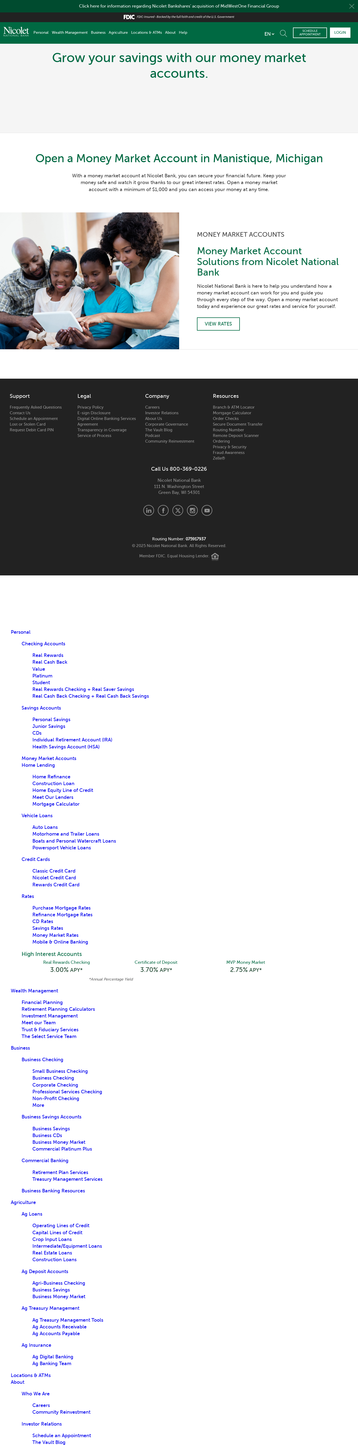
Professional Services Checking (67, 1091)
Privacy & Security (230, 447)
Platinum (42, 676)
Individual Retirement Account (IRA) (72, 739)
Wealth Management (70, 32)
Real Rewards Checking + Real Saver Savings (83, 689)
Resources (226, 396)
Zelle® (219, 458)
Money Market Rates (55, 935)
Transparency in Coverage (102, 430)
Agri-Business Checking (58, 1283)
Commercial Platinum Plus (62, 1149)
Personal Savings (51, 719)
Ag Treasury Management (50, 1308)
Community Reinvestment (169, 441)
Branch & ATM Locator (234, 407)
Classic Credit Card (54, 871)
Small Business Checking (60, 1071)
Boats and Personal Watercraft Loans (74, 841)
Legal (84, 396)
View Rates (218, 324)
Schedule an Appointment (34, 418)
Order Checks (226, 418)
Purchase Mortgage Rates (61, 908)
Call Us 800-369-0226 (179, 469)
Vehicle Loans (37, 815)
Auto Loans (45, 827)
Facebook (163, 510)
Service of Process (94, 435)
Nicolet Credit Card (54, 877)
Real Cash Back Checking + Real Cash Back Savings (90, 696)
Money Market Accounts (49, 758)
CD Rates (42, 921)
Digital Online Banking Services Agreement (106, 421)
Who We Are (36, 1393)
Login (340, 32)
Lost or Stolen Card (28, 424)
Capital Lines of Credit (57, 1232)
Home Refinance (51, 776)
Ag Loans (32, 1214)
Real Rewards (47, 655)
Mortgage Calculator (232, 413)
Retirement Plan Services (60, 1172)
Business (98, 32)
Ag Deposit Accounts (45, 1271)
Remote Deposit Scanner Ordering (236, 438)
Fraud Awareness (229, 452)
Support (20, 396)
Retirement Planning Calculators (58, 1009)
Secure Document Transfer (238, 424)
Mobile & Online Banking (60, 942)
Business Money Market (58, 1142)
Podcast (152, 435)
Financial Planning (42, 1002)
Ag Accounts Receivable (59, 1326)
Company (157, 396)
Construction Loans (54, 1259)
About (170, 32)
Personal (41, 32)
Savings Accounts (41, 708)
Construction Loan (53, 783)
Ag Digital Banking (52, 1356)
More (38, 1105)
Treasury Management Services (67, 1179)
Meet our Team (39, 1022)
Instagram (192, 510)
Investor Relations (162, 413)
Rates (28, 896)
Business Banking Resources (53, 1190)
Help (183, 32)
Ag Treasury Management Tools (67, 1320)
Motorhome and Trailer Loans (65, 834)
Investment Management (50, 1016)
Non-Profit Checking (55, 1098)
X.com (177, 510)
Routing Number (228, 430)
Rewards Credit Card (56, 884)
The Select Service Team (49, 1036)
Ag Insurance (36, 1345)
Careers (152, 407)
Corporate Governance (166, 424)
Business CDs (47, 1135)
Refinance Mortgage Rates (62, 914)
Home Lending (38, 765)
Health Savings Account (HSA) (66, 746)
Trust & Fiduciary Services (50, 1029)
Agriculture (118, 32)
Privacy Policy (90, 407)
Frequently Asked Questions (36, 407)
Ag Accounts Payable (56, 1333)
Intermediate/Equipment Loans (67, 1246)
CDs (37, 733)
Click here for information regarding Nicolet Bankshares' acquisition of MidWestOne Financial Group (179, 6)
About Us (153, 418)
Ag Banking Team (51, 1363)
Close (351, 6)
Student (41, 682)
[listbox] (269, 34)
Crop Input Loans (52, 1239)
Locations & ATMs (146, 32)
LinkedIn (148, 510)
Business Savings (51, 1128)
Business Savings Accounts (51, 1117)
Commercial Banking (45, 1160)
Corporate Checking (55, 1085)
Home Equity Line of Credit (62, 790)
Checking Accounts (43, 643)
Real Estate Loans (52, 1253)
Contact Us (20, 413)
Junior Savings (48, 726)
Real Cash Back (49, 662)
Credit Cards (36, 859)
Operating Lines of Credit (60, 1225)
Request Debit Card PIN (32, 430)
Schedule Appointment (310, 32)
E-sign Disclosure (93, 413)
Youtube (207, 510)
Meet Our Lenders (52, 797)
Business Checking (42, 1059)
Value (38, 669)
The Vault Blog (158, 430)
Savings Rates (47, 928)
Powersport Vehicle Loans (61, 847)
